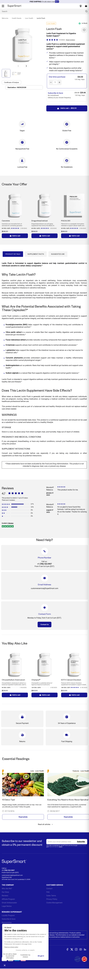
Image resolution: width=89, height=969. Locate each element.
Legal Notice (6, 906)
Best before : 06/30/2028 (17, 88)
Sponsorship (7, 922)
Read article (23, 817)
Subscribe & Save (8, 919)
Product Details (12, 254)
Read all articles (45, 824)
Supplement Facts (36, 254)
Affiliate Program (8, 899)
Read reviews (70, 40)
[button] (26, 66)
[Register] (81, 841)
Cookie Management (54, 903)
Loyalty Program (8, 915)
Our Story (5, 892)
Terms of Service (54, 847)
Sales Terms (51, 896)
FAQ (48, 892)
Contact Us (44, 624)
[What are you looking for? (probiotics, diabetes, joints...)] (44, 11)
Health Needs (16, 18)
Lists (32, 771)
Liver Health (29, 18)
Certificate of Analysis (12, 82)
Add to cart (14, 236)
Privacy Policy (82, 845)
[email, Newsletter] (66, 841)
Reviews (5, 896)
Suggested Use (58, 254)
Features (76, 771)
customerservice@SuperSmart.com (12, 875)
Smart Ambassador (9, 903)
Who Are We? (7, 889)
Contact (49, 889)
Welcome (5, 18)
